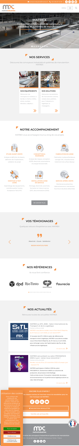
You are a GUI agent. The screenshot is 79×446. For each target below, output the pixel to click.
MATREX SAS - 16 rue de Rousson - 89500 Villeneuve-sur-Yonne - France (39, 432)
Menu (64, 8)
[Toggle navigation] (70, 8)
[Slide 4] (42, 46)
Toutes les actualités (39, 408)
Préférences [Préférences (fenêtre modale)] (12, 436)
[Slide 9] (44, 46)
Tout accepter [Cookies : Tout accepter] (12, 429)
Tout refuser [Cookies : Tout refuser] (12, 432)
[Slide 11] (34, 46)
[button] (9, 239)
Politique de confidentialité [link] (12, 440)
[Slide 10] (47, 46)
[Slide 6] (36, 46)
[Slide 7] (38, 46)
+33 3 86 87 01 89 (55, 2)
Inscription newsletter (39, 403)
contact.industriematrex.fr (38, 2)
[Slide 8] (40, 46)
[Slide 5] (32, 46)
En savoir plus (39, 202)
